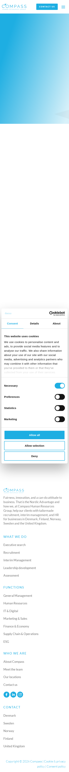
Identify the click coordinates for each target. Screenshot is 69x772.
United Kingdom (14, 746)
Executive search (14, 545)
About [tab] (56, 323)
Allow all (34, 435)
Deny (34, 456)
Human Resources (15, 603)
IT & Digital (10, 611)
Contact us (47, 6)
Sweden (8, 723)
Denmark (9, 715)
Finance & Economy (16, 626)
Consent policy (56, 766)
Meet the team (13, 669)
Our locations (12, 677)
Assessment (11, 575)
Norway (8, 731)
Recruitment (11, 552)
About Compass (13, 661)
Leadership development (19, 568)
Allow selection (34, 445)
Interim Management (17, 560)
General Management (17, 596)
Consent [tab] (12, 323)
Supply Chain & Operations (20, 634)
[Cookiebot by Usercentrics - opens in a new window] (49, 313)
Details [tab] (34, 323)
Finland (8, 738)
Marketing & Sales (15, 618)
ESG (6, 641)
